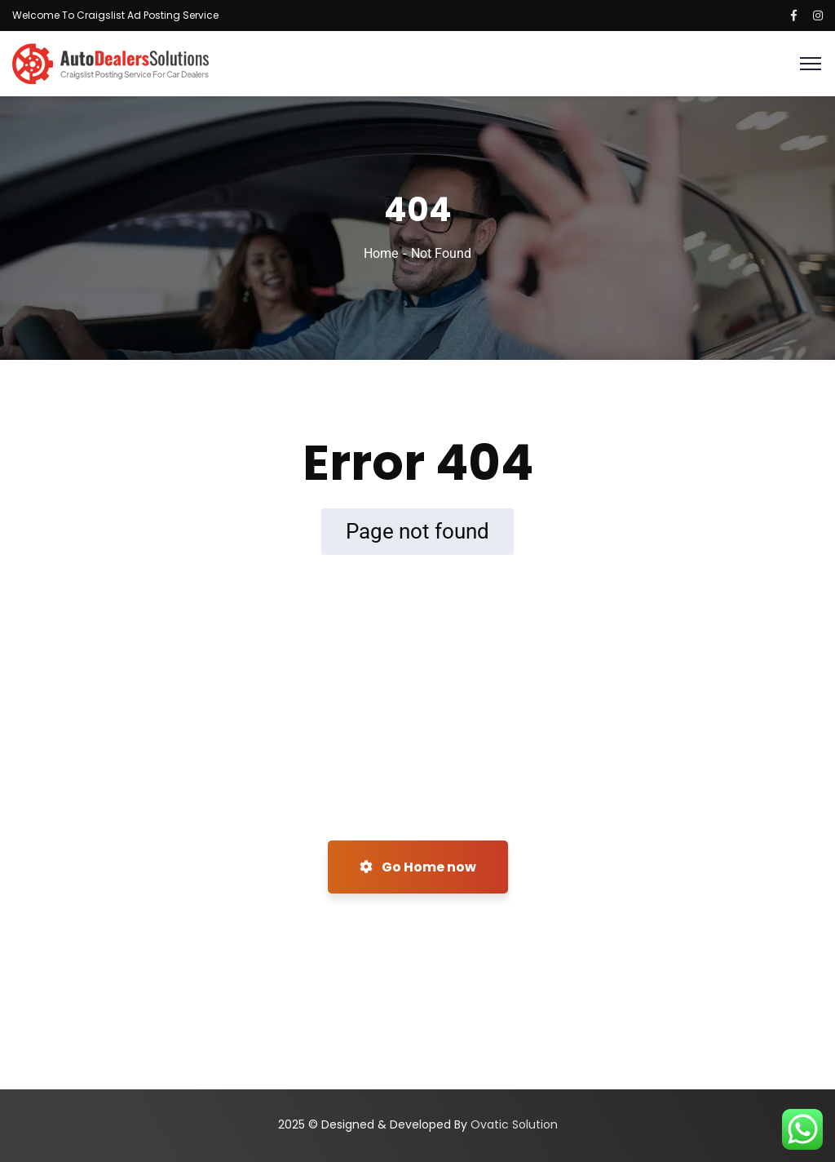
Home (381, 253)
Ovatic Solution (514, 1124)
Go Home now (418, 867)
